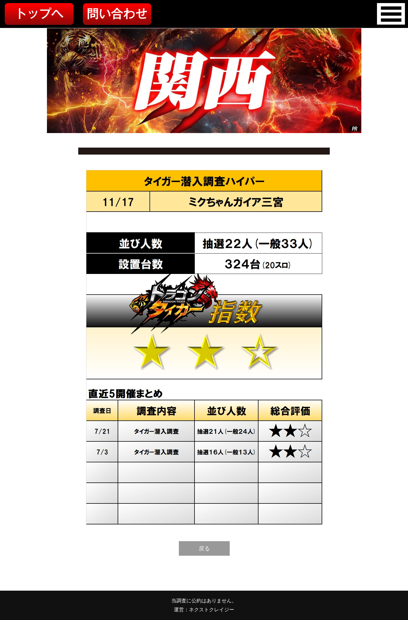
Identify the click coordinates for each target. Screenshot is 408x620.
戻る (204, 548)
